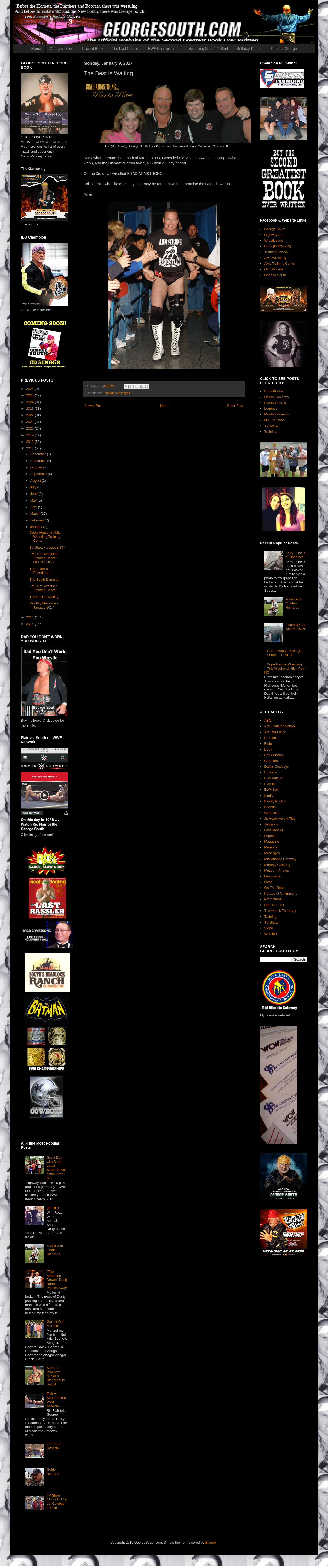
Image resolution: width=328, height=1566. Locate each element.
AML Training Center (279, 263)
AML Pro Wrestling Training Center (43, 588)
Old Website (273, 269)
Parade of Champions (280, 893)
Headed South (275, 275)
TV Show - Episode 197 (47, 547)
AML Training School (279, 726)
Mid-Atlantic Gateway (280, 859)
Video (268, 928)
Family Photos (275, 403)
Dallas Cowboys (276, 397)
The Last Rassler (126, 48)
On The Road (274, 420)
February (37, 520)
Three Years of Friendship (40, 571)
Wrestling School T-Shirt (208, 48)
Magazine (271, 841)
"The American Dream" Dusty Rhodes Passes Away (57, 1280)
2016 (30, 617)
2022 (30, 415)
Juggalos (271, 824)
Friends (269, 807)
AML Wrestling (275, 258)
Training (270, 431)
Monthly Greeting (277, 414)
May (34, 500)
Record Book (92, 48)
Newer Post (93, 406)
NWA (268, 882)
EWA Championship (164, 48)
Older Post (235, 406)
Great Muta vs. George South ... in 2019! (284, 653)
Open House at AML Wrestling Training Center (44, 537)
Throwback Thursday (280, 911)
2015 (30, 624)
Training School (276, 252)
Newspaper (272, 876)
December (38, 454)
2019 (30, 435)
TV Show (271, 426)
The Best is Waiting (44, 597)
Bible (268, 744)
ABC (267, 720)
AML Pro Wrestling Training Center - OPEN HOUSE (44, 558)
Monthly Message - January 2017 (43, 605)
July (33, 487)
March (35, 513)
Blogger (211, 1542)
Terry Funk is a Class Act (295, 555)
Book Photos (274, 391)
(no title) (53, 1208)
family (268, 795)
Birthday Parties (249, 48)
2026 (30, 389)
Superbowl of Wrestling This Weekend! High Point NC (285, 668)
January (36, 527)
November (38, 461)
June (34, 494)
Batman (270, 738)
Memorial (271, 847)
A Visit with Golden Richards (55, 1250)
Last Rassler (273, 830)
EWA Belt (271, 789)
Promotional (273, 899)
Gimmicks (271, 813)
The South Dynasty (43, 579)
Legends (108, 393)
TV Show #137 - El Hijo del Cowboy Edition (57, 1501)
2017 (30, 448)
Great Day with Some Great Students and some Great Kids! (57, 1168)
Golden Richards (53, 1472)
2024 (30, 402)
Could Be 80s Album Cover (296, 627)
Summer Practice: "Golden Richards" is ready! (56, 1376)
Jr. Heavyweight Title (279, 818)
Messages (123, 393)
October (36, 467)
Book (268, 749)
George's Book (61, 48)
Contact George (284, 48)
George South (274, 229)
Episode (270, 772)
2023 (30, 408)
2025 (30, 395)
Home (36, 48)
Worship (270, 934)
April (34, 507)
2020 (30, 428)
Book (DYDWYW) (277, 246)
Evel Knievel (273, 778)
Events (269, 784)
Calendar (271, 761)
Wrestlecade (273, 240)
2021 (30, 422)
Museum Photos (276, 870)
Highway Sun (274, 235)
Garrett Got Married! (55, 1324)
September (39, 474)
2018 (30, 442)
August (36, 481)
